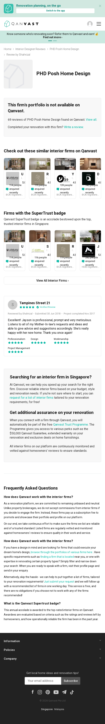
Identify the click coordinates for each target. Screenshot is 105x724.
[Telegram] (64, 691)
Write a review (73, 127)
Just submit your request (59, 581)
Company (10, 658)
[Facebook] (32, 691)
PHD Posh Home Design (64, 49)
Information (12, 641)
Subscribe (71, 681)
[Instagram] (39, 691)
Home (7, 49)
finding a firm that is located (57, 556)
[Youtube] (56, 691)
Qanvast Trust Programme (70, 424)
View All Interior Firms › (52, 280)
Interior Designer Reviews (30, 49)
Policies (9, 650)
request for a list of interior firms (31, 397)
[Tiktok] (71, 691)
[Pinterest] (48, 691)
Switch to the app (55, 10)
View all (91, 119)
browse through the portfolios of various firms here (61, 552)
